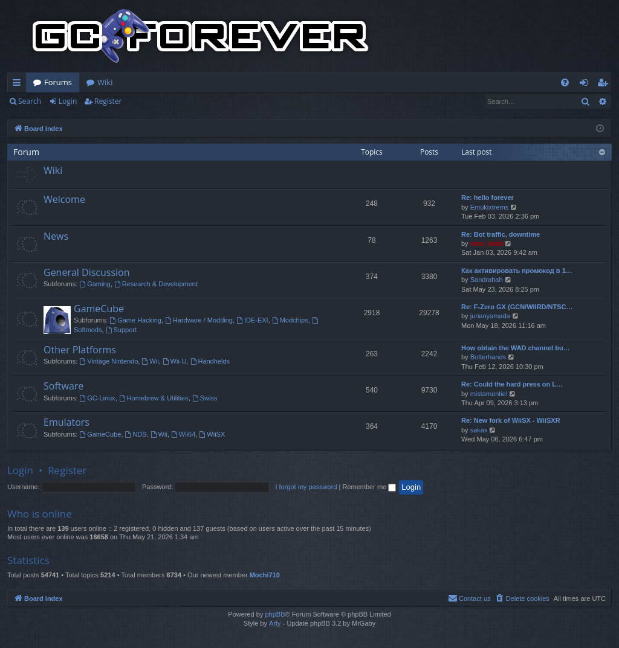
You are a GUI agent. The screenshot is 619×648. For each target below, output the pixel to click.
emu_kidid (486, 243)
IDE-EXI (252, 320)
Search (29, 101)
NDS (136, 434)
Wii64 (183, 434)
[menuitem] (565, 82)
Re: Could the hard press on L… (512, 384)
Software (63, 386)
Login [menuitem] (586, 84)
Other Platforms (80, 349)
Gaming (94, 283)
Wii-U (175, 361)
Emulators (66, 422)
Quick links (19, 84)
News (56, 236)
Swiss (205, 398)
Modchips (290, 320)
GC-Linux (97, 398)
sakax (479, 430)
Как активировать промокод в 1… (516, 270)
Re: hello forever (487, 197)
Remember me (369, 486)
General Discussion (87, 272)
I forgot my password (306, 486)
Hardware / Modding (199, 320)
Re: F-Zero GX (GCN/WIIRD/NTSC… (517, 306)
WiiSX (212, 434)
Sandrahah (486, 279)
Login (68, 101)
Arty (275, 623)
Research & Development (156, 283)
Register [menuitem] (605, 84)
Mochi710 (265, 575)
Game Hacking (135, 320)
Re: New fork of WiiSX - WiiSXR (510, 420)
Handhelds (210, 361)
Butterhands (488, 357)
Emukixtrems (489, 207)
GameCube (99, 308)
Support (121, 329)
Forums (58, 82)
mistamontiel (489, 393)
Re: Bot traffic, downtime (500, 234)
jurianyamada (490, 315)
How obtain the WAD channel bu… (515, 347)
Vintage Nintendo (108, 361)
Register (108, 101)
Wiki (104, 82)
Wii (149, 361)
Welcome (64, 199)
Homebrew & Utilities (154, 398)
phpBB (275, 614)
